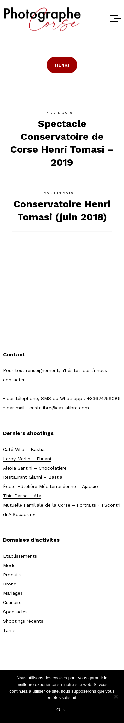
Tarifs (9, 630)
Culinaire (12, 602)
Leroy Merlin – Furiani (27, 458)
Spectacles (15, 611)
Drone (9, 583)
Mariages (12, 593)
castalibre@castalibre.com (59, 407)
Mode (9, 565)
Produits (12, 574)
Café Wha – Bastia (24, 449)
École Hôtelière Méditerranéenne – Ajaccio (50, 486)
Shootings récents (23, 621)
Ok (62, 709)
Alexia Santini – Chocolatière (35, 468)
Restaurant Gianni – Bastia (32, 477)
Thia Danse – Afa (22, 495)
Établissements (20, 556)
